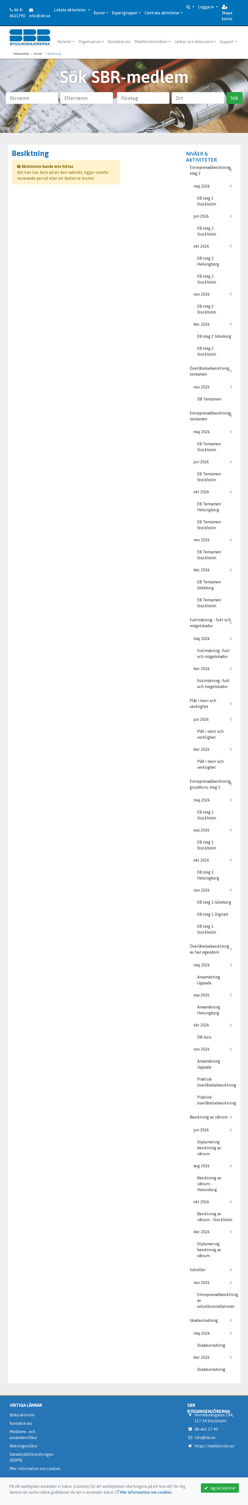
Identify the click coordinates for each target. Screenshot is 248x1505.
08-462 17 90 (206, 1429)
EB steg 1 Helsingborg (208, 875)
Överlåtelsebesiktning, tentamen (210, 371)
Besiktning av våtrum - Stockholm (214, 1217)
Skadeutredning (204, 1320)
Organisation (89, 41)
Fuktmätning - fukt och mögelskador (210, 623)
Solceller (198, 1269)
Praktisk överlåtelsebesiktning (216, 1082)
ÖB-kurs (204, 1037)
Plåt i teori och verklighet (203, 703)
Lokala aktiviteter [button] (70, 10)
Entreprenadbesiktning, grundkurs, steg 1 (210, 784)
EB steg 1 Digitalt (212, 914)
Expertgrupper (125, 13)
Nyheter (64, 41)
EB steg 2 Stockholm (206, 201)
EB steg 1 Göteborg (214, 902)
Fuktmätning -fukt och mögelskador (213, 653)
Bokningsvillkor (24, 1446)
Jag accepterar (220, 1488)
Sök (234, 98)
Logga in (206, 7)
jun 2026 (201, 216)
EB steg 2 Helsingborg (208, 261)
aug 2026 (201, 1166)
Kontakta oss (119, 41)
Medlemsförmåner (151, 41)
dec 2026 (201, 324)
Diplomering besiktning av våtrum (209, 1148)
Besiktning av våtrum (209, 1117)
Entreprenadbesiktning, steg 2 (210, 170)
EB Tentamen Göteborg (209, 585)
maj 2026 (201, 186)
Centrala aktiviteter (162, 13)
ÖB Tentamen (209, 399)
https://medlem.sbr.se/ (214, 1446)
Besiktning (54, 53)
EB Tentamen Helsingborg (209, 507)
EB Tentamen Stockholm (209, 447)
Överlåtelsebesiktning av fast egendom (209, 949)
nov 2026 (201, 294)
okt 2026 (201, 246)
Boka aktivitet (22, 1415)
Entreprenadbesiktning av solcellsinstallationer (216, 1300)
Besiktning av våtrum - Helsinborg (209, 1184)
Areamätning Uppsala (208, 980)
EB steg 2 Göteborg (214, 336)
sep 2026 (201, 830)
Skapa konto (227, 13)
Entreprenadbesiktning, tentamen (210, 416)
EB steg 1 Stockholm (206, 815)
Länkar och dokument (193, 41)
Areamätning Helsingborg (208, 1010)
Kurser (99, 13)
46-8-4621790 (17, 13)
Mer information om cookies (35, 1468)
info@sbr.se (39, 13)
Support (227, 41)
